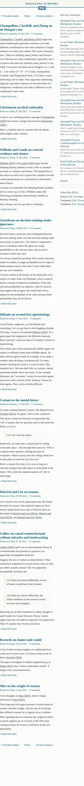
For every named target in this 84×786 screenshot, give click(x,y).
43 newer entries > (45, 16)
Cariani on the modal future (19, 400)
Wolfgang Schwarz (42, 3)
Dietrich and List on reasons (19, 492)
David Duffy (66, 161)
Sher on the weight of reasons (20, 686)
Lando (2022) (27, 163)
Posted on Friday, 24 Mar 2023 (14, 228)
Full (71, 196)
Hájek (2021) (6, 666)
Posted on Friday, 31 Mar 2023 (14, 157)
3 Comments (34, 541)
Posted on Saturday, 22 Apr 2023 (14, 33)
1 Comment (35, 157)
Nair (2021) (19, 699)
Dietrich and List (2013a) (25, 513)
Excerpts (79, 196)
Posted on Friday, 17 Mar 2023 (14, 318)
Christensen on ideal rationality (21, 107)
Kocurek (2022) (14, 657)
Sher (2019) (24, 695)
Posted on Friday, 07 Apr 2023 (13, 111)
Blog (42, 8)
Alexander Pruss (68, 20)
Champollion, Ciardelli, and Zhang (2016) (21, 39)
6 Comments (37, 33)
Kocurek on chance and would (20, 640)
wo (61, 42)
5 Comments (37, 404)
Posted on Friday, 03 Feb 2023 (13, 496)
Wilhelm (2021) (8, 163)
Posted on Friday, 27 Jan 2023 (13, 541)
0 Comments (35, 111)
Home (27, 16)
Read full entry (9, 96)
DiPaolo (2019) (40, 332)
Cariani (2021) (8, 413)
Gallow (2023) (7, 547)
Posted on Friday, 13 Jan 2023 (13, 690)
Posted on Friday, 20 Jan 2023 (13, 644)
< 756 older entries (9, 16)
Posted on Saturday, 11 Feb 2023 (14, 404)
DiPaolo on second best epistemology (25, 314)
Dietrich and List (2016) (30, 517)
